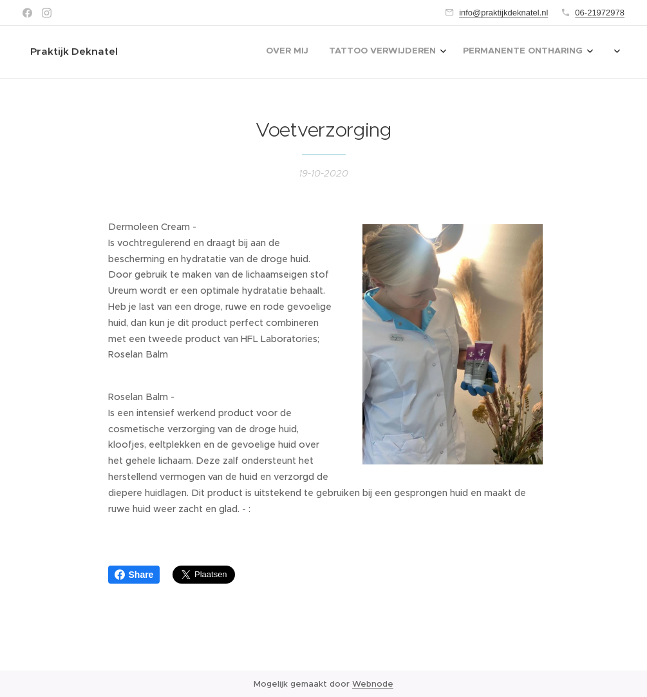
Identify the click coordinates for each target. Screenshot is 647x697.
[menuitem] (334, 52)
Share (134, 574)
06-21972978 (599, 12)
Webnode (372, 683)
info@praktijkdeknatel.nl (503, 12)
